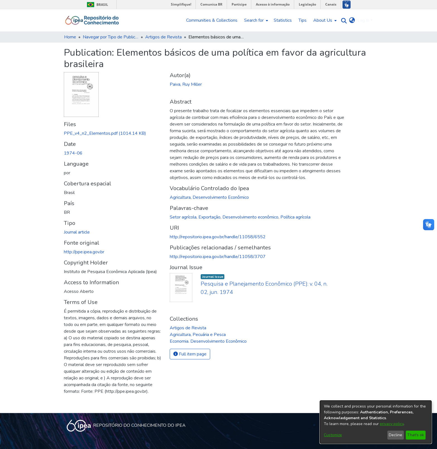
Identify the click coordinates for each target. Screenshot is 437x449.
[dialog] (375, 422)
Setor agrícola (183, 217)
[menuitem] (255, 20)
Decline (395, 435)
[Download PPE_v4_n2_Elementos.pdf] (105, 133)
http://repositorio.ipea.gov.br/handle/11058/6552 (218, 237)
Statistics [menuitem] (283, 20)
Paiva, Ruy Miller (186, 84)
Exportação (209, 217)
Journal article (77, 232)
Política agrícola (295, 217)
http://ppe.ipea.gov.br (84, 252)
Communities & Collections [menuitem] (211, 20)
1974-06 (73, 153)
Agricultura (180, 197)
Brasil (96, 4)
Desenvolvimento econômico (250, 217)
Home (70, 37)
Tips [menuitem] (302, 20)
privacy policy (392, 423)
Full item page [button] (190, 354)
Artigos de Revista (163, 37)
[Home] (92, 20)
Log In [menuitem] (363, 20)
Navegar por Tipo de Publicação (111, 37)
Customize (333, 435)
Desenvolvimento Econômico (221, 197)
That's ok (415, 435)
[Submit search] (343, 20)
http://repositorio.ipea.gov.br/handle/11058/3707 (218, 257)
